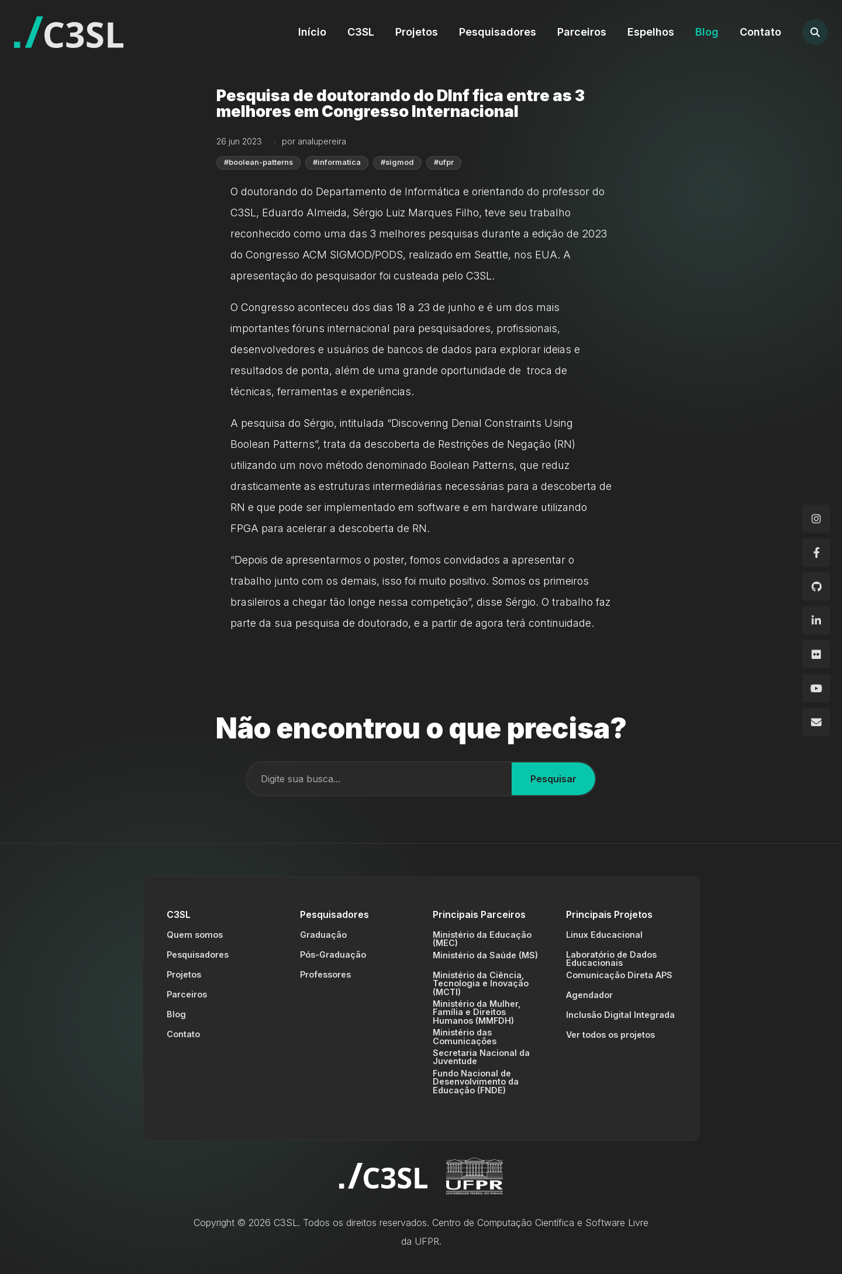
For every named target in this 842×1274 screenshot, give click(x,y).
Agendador (589, 995)
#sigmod (397, 162)
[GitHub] (816, 586)
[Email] (816, 722)
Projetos (416, 32)
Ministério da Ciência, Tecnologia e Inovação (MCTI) (481, 983)
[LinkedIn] (816, 620)
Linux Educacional (604, 935)
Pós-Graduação (333, 954)
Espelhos (650, 32)
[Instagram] (816, 519)
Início (312, 32)
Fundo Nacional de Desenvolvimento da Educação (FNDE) (476, 1081)
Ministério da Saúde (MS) (485, 955)
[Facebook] (816, 552)
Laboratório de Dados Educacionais (611, 959)
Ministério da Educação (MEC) (482, 939)
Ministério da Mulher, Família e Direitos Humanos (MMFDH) (477, 1012)
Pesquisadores (497, 32)
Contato (760, 32)
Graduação (323, 935)
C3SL (360, 32)
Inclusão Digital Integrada (620, 1015)
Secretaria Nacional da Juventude (481, 1057)
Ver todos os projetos (610, 1035)
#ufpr (444, 162)
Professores (325, 974)
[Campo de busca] (379, 778)
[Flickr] (816, 654)
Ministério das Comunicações (464, 1036)
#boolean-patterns (258, 162)
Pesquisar (553, 779)
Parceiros (581, 32)
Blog (707, 32)
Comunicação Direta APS (619, 975)
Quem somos (195, 935)
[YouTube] (816, 688)
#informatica (337, 162)
